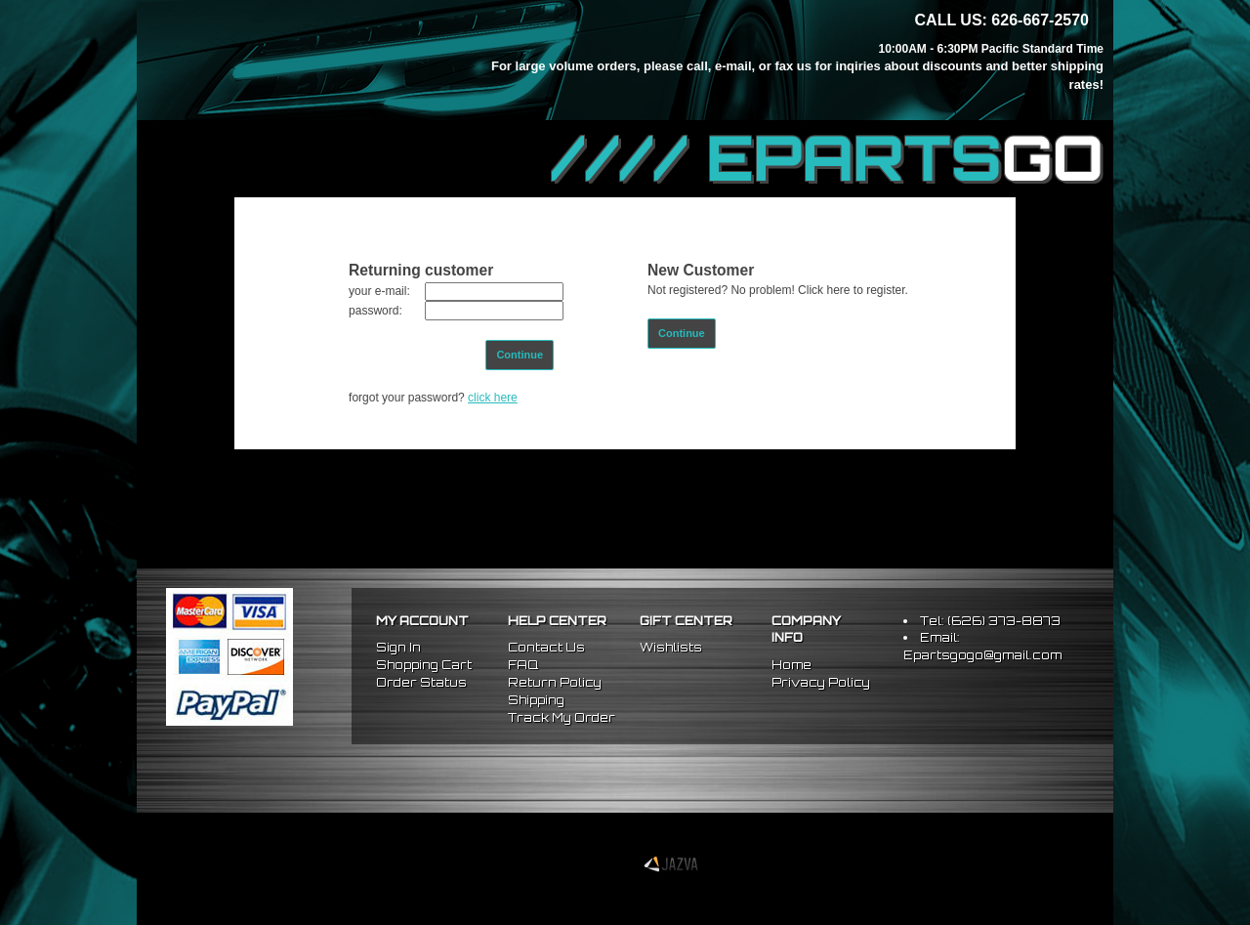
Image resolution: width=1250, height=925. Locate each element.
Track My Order (561, 717)
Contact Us (546, 647)
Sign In (398, 647)
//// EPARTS (827, 158)
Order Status (421, 682)
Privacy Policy (820, 682)
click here (493, 397)
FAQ (523, 664)
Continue (519, 354)
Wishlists (671, 647)
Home (791, 664)
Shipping (536, 700)
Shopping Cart (424, 664)
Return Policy (555, 682)
